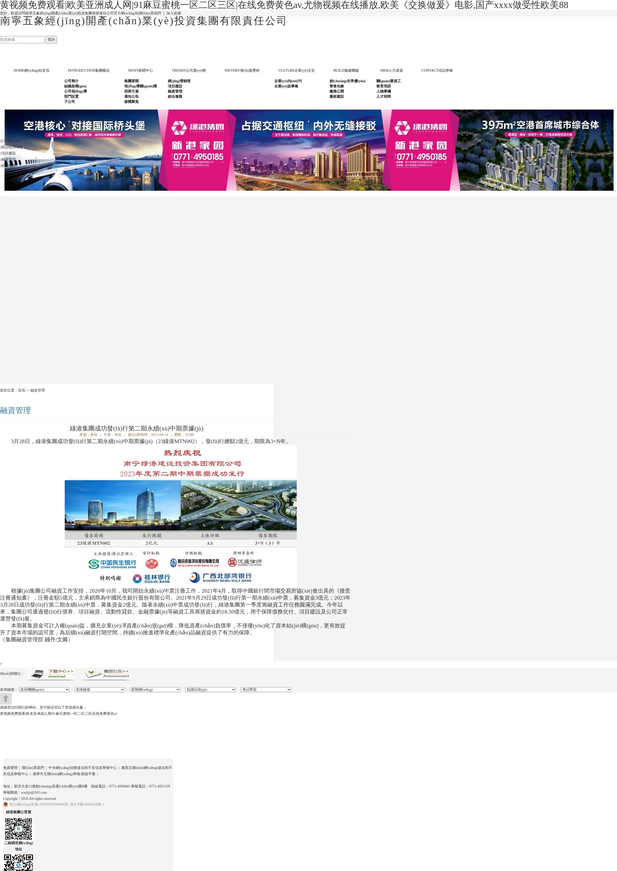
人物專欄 (383, 91)
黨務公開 (337, 91)
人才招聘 (383, 96)
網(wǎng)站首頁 (32, 70)
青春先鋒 (337, 86)
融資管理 (175, 91)
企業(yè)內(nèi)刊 (288, 81)
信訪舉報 (437, 70)
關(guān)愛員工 (388, 81)
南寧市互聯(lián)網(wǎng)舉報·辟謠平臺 (64, 774)
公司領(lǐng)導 (75, 91)
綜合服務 (175, 96)
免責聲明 (10, 768)
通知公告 (131, 96)
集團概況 (89, 70)
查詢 (51, 40)
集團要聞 (131, 81)
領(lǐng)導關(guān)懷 (140, 86)
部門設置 (71, 96)
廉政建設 (337, 96)
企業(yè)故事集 (286, 86)
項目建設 (175, 86)
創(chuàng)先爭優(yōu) (348, 81)
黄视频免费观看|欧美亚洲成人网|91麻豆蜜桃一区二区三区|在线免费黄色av (59, 714)
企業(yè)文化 (296, 70)
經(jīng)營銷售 (179, 81)
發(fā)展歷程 (242, 70)
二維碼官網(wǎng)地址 (18, 846)
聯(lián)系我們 (150, 13)
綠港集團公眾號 (18, 812)
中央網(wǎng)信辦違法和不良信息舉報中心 (82, 768)
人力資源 (391, 70)
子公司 (69, 102)
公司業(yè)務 (189, 70)
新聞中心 (140, 70)
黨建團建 (346, 70)
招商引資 (131, 91)
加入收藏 (174, 13)
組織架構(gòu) (75, 86)
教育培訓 (383, 86)
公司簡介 (71, 81)
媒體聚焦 (131, 102)
